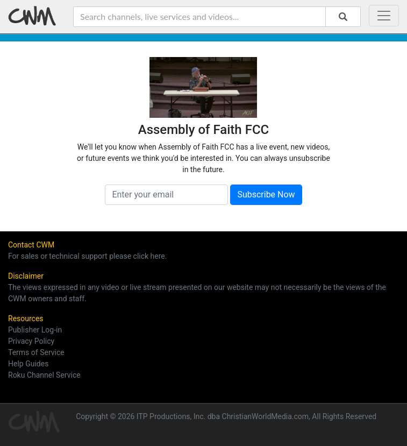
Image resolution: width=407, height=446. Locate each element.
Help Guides (28, 363)
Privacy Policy (31, 341)
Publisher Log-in (35, 329)
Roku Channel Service (44, 375)
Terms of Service (36, 352)
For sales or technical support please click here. (87, 256)
